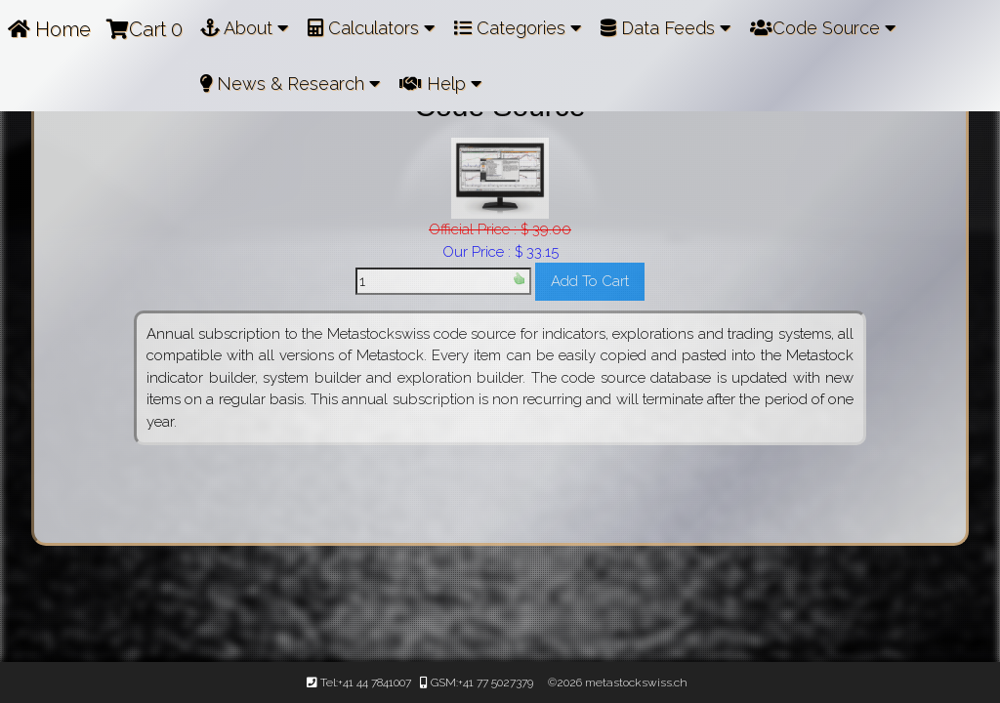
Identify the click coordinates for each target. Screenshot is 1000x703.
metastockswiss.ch (635, 682)
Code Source (823, 28)
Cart (144, 29)
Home (49, 29)
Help (440, 83)
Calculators (371, 28)
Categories (517, 28)
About (244, 28)
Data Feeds (665, 28)
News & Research (290, 83)
